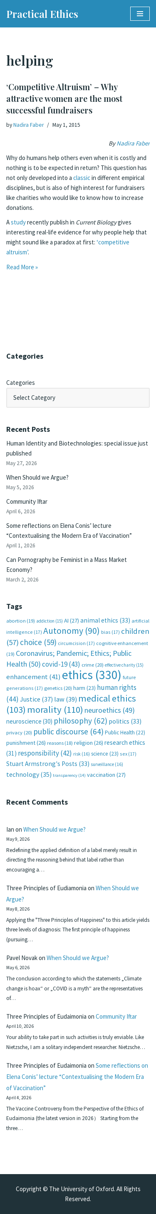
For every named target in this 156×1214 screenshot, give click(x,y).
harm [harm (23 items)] (84, 688)
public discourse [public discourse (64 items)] (68, 731)
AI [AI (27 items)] (71, 620)
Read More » (22, 267)
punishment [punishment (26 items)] (26, 742)
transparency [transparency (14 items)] (69, 775)
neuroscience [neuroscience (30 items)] (29, 721)
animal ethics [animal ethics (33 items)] (105, 620)
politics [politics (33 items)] (125, 721)
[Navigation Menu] (140, 14)
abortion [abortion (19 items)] (20, 621)
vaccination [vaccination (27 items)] (106, 774)
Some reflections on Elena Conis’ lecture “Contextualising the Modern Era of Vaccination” (77, 1076)
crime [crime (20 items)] (93, 665)
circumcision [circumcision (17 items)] (76, 643)
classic (81, 178)
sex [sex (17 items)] (128, 754)
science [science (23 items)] (105, 753)
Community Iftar (26, 501)
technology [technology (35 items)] (29, 774)
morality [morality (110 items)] (55, 709)
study (18, 222)
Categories (20, 383)
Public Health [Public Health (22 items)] (125, 732)
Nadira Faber (28, 124)
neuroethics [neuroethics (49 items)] (109, 710)
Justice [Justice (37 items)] (36, 699)
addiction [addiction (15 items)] (49, 621)
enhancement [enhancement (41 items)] (33, 676)
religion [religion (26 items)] (88, 742)
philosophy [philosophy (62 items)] (80, 721)
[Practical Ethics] (42, 14)
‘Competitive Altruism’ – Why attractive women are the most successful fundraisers (64, 98)
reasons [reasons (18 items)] (60, 743)
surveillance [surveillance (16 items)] (107, 764)
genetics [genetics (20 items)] (58, 688)
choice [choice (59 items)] (38, 642)
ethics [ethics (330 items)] (91, 674)
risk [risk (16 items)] (81, 754)
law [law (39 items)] (65, 699)
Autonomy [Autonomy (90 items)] (71, 630)
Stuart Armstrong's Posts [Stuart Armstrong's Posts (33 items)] (47, 764)
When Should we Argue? (37, 477)
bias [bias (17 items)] (110, 632)
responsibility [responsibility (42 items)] (45, 753)
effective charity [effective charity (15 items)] (124, 665)
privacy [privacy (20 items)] (19, 732)
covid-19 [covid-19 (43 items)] (61, 664)
